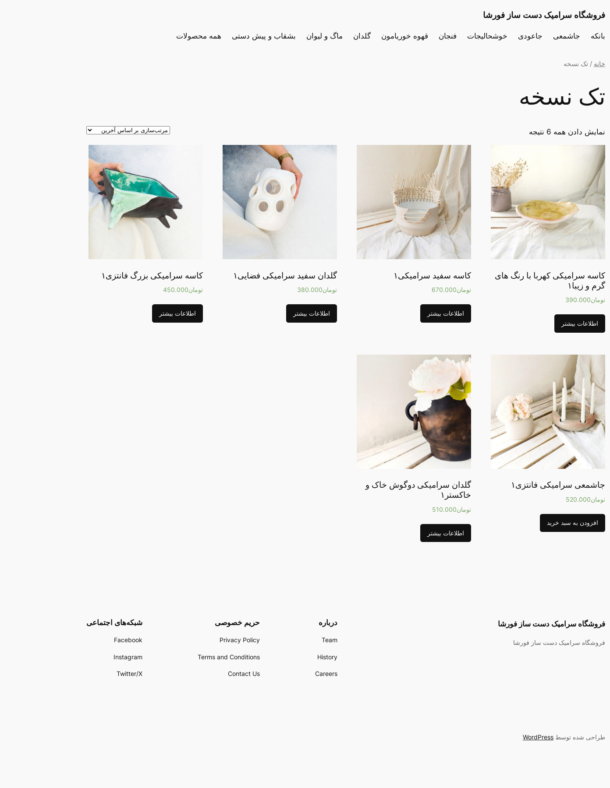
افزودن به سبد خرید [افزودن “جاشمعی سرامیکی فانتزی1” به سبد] (531, 522)
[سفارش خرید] (87, 130)
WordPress (497, 737)
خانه (558, 64)
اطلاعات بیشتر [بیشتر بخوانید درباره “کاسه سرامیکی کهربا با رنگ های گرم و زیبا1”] (539, 323)
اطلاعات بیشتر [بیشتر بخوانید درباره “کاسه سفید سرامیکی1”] (405, 313)
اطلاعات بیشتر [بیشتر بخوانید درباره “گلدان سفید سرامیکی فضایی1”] (270, 313)
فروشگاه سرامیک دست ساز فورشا (503, 15)
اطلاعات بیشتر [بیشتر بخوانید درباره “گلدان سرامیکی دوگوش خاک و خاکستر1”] (405, 533)
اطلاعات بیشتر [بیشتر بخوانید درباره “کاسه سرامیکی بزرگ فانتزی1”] (136, 313)
